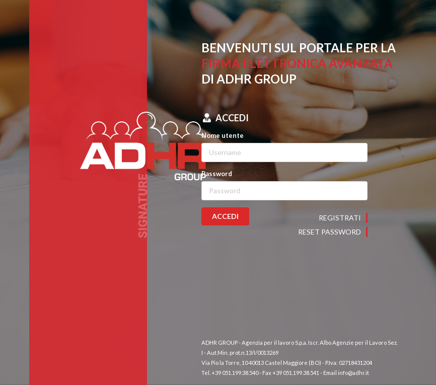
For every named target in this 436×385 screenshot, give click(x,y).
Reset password (329, 231)
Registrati (340, 217)
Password (216, 174)
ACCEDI (225, 216)
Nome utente (222, 135)
